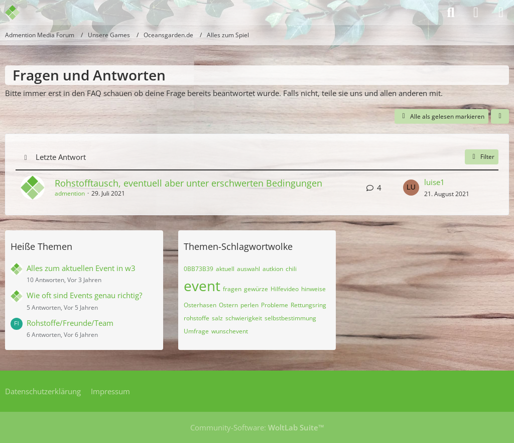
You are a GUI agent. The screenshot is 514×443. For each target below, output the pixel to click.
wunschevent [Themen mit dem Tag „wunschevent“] (229, 331)
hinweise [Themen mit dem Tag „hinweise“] (313, 289)
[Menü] (501, 13)
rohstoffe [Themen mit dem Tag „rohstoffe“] (196, 318)
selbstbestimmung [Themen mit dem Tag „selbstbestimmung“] (290, 318)
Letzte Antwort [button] (61, 157)
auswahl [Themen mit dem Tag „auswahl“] (248, 268)
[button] (500, 116)
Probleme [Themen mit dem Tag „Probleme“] (274, 305)
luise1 (434, 182)
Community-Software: (257, 427)
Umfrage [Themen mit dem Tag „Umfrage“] (196, 331)
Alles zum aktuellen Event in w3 (81, 268)
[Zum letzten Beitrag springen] (411, 188)
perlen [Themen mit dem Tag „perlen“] (249, 305)
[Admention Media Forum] (19, 13)
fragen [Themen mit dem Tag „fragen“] (232, 289)
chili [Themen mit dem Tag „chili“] (291, 268)
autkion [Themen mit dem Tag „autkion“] (273, 268)
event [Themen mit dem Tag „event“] (202, 285)
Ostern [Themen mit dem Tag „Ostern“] (228, 305)
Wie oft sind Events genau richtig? (84, 295)
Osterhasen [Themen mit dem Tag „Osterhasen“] (200, 305)
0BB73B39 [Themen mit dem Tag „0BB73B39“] (198, 268)
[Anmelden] (476, 12)
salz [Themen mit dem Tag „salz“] (217, 318)
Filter (481, 156)
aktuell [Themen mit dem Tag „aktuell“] (225, 268)
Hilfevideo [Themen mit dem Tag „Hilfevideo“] (285, 289)
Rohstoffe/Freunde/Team (70, 323)
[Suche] (451, 13)
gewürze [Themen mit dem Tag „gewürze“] (256, 289)
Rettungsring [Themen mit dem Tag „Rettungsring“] (308, 305)
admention (70, 193)
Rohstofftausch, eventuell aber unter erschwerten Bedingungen (188, 183)
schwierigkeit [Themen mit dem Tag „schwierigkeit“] (243, 318)
